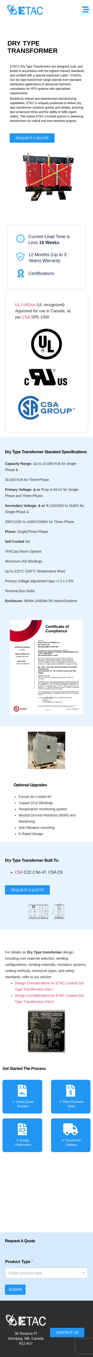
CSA (25, 317)
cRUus (29, 305)
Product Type (19, 1262)
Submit (15, 1289)
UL (17, 305)
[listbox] (46, 1273)
